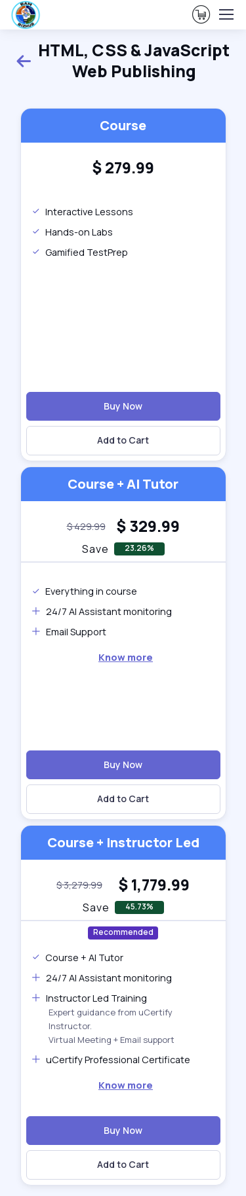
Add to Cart (123, 440)
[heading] (123, 168)
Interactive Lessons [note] (82, 211)
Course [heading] (123, 125)
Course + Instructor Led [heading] (123, 842)
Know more (125, 657)
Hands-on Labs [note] (72, 232)
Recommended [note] (123, 932)
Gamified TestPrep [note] (79, 252)
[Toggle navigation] (226, 14)
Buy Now (123, 406)
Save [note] (95, 549)
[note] (86, 526)
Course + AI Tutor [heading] (123, 484)
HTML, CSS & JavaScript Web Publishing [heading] (123, 61)
